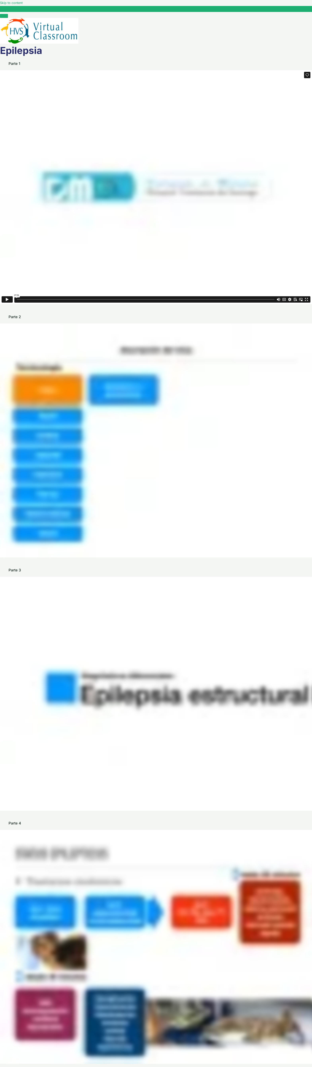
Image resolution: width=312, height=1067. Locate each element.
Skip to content (11, 3)
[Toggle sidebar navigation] (4, 10)
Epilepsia (15, 9)
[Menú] (4, 16)
